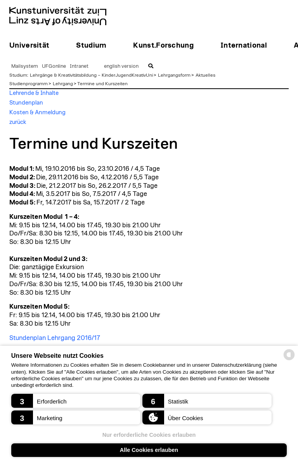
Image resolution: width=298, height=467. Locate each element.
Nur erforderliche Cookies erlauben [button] (149, 435)
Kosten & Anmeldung (37, 112)
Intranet (79, 66)
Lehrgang (63, 83)
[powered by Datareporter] (289, 359)
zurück (17, 122)
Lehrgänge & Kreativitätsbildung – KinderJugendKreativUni (91, 75)
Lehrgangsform (174, 75)
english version (121, 66)
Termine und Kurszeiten (102, 83)
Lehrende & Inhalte (34, 93)
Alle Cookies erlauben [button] (149, 450)
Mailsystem (24, 66)
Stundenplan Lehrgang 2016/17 (54, 338)
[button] (75, 401)
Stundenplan (26, 103)
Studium (18, 75)
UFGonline (54, 66)
